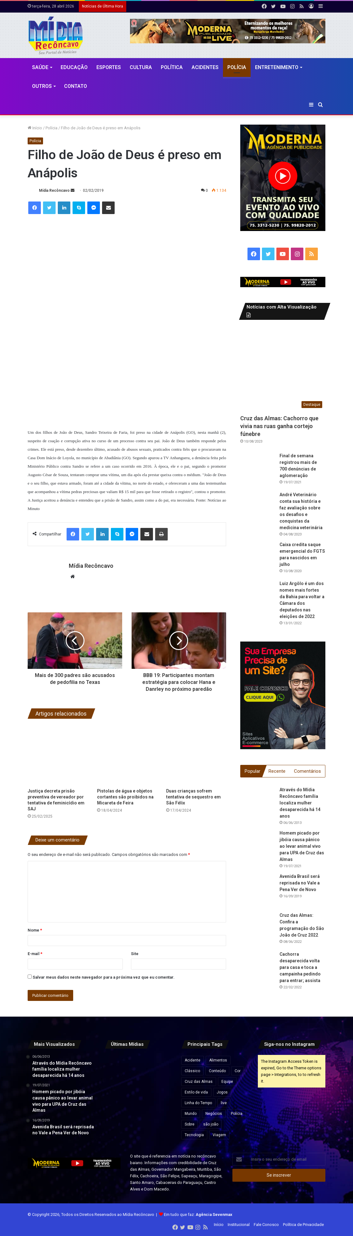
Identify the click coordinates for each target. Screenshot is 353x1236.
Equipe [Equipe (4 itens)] (227, 1081)
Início (35, 128)
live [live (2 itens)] (224, 1103)
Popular (252, 771)
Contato (75, 86)
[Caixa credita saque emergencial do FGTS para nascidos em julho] (257, 558)
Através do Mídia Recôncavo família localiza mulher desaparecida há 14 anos (300, 803)
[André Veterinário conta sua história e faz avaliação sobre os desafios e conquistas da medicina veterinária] (257, 509)
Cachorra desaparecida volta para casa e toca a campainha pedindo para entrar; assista (300, 967)
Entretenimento (276, 67)
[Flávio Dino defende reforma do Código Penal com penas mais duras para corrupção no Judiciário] (138, 1088)
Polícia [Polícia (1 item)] (236, 1113)
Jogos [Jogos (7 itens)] (222, 1092)
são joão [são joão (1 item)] (210, 1124)
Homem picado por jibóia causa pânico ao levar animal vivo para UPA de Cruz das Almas (302, 846)
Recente (277, 771)
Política (172, 67)
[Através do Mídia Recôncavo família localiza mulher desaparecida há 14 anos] (257, 804)
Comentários (307, 771)
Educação (74, 67)
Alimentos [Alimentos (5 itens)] (218, 1060)
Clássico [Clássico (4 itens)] (192, 1071)
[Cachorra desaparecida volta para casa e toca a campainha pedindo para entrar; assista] (257, 968)
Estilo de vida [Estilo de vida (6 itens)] (196, 1092)
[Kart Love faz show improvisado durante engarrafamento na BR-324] (161, 1088)
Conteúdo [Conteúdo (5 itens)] (217, 1071)
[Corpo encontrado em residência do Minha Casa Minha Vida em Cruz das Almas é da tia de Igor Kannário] (161, 1111)
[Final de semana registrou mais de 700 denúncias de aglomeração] (257, 470)
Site (134, 953)
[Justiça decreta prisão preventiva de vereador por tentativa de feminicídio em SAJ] (58, 755)
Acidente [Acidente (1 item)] (192, 1060)
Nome (35, 930)
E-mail (35, 953)
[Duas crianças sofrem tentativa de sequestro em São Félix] (196, 755)
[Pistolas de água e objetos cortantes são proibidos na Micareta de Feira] (127, 755)
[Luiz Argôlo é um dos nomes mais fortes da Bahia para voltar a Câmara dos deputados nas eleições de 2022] (257, 597)
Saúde (40, 67)
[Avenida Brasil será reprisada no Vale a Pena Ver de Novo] (257, 890)
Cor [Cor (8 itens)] (238, 1071)
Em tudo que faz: (198, 1214)
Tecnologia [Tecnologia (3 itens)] (194, 1135)
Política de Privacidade (303, 1224)
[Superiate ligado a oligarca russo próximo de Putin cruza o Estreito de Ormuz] (138, 1065)
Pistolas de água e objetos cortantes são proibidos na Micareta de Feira (125, 796)
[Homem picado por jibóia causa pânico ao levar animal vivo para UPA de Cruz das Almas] (257, 847)
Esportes (108, 67)
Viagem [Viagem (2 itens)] (219, 1135)
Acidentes (205, 67)
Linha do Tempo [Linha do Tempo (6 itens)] (198, 1103)
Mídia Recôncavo (54, 190)
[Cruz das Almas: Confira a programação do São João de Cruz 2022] (257, 929)
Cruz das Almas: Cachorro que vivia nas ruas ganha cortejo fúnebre (279, 426)
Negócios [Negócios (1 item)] (213, 1113)
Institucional (239, 1224)
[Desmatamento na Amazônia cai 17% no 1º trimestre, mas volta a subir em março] (161, 1065)
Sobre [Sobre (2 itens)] (189, 1124)
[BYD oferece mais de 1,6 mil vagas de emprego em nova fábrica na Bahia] (115, 1088)
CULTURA (141, 67)
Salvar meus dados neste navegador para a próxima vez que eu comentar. (104, 977)
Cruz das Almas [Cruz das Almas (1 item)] (199, 1081)
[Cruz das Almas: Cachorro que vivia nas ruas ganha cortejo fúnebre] (282, 368)
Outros (42, 86)
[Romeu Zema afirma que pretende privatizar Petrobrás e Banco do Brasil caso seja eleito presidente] (138, 1111)
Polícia (236, 67)
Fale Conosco (266, 1224)
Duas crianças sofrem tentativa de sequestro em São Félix (193, 796)
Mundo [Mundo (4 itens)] (191, 1113)
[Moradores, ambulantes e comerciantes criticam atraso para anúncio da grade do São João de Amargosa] (115, 1111)
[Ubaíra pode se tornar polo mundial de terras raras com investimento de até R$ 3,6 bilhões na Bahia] (115, 1065)
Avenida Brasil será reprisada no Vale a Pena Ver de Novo (300, 883)
